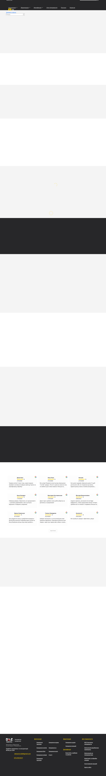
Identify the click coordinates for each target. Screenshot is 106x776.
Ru (13, 9)
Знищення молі (53, 751)
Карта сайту (87, 767)
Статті (50, 755)
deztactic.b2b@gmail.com (18, 754)
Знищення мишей (71, 746)
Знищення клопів (42, 748)
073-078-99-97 (18, 758)
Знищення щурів (70, 742)
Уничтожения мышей (90, 764)
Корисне (72, 8)
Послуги (63, 8)
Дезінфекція (37, 8)
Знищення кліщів (42, 755)
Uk (10, 9)
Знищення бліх (41, 751)
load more (53, 530)
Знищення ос (52, 748)
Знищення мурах (54, 742)
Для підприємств (51, 8)
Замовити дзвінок (11, 12)
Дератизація (25, 8)
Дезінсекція (12, 8)
